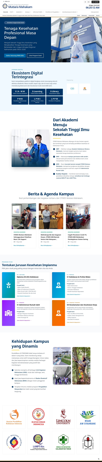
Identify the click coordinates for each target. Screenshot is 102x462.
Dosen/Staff (91, 15)
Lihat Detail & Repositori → (24, 296)
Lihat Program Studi (35, 55)
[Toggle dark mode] (98, 458)
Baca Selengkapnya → (20, 245)
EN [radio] (88, 2)
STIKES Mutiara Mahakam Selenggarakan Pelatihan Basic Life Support (23, 237)
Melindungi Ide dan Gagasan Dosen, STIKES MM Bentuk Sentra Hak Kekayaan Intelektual (51, 237)
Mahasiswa (84, 15)
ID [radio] (85, 2)
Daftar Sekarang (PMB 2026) (15, 55)
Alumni (97, 15)
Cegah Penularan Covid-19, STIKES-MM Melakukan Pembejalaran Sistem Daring (78, 237)
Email (78, 15)
